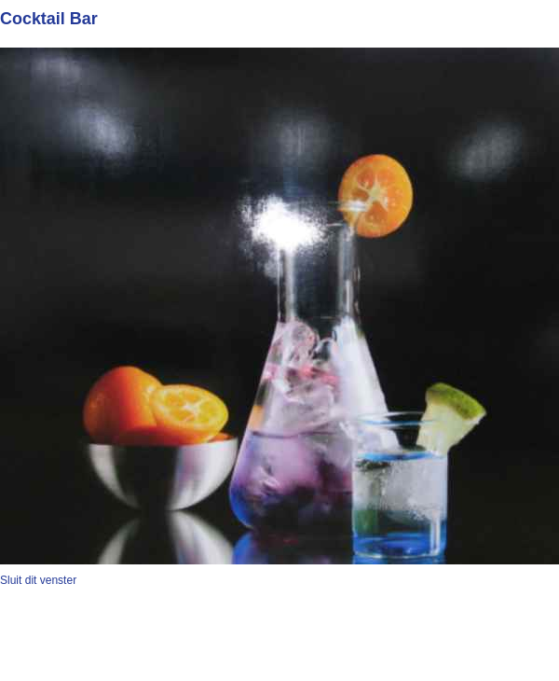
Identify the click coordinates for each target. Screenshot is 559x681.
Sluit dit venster (38, 580)
